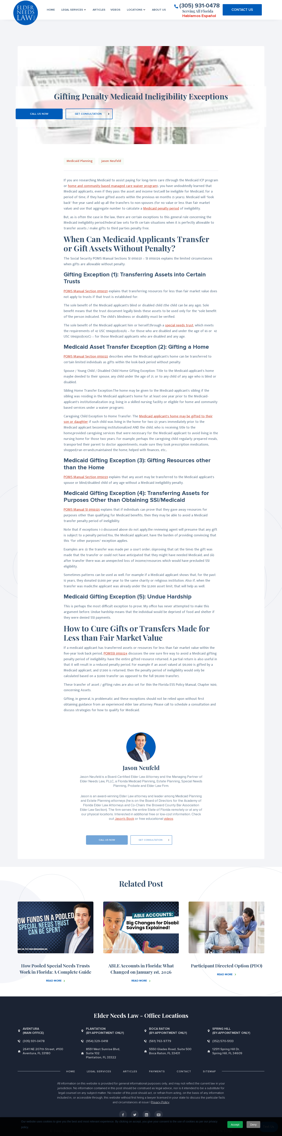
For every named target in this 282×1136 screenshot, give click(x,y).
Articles (99, 9)
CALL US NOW (39, 113)
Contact (184, 1071)
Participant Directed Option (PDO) (226, 966)
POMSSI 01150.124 (115, 654)
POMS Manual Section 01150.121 (86, 291)
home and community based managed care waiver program (112, 186)
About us (159, 9)
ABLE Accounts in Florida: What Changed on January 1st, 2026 (141, 969)
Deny (253, 1124)
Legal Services (99, 1071)
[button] (73, 9)
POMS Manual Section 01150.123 (86, 477)
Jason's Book (124, 819)
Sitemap (209, 1071)
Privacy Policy (160, 1102)
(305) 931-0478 (199, 5)
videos (168, 819)
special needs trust (179, 325)
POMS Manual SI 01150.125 (82, 510)
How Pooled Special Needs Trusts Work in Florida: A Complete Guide (55, 969)
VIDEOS (115, 9)
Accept (235, 1124)
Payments (157, 1071)
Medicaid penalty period (161, 209)
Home (51, 9)
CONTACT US (242, 9)
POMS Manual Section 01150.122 (86, 357)
